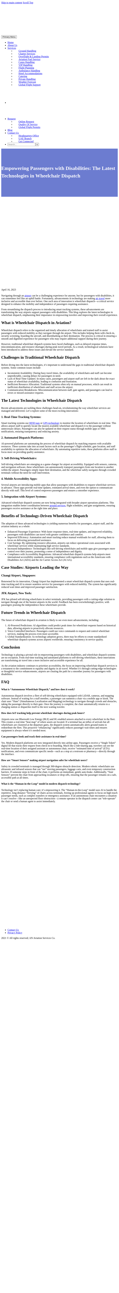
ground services (57, 505)
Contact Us (13, 133)
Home (11, 42)
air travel (100, 298)
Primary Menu (9, 37)
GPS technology (51, 423)
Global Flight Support (30, 84)
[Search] (21, 144)
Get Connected (26, 141)
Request (12, 118)
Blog (10, 130)
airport (27, 295)
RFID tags (34, 423)
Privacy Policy (15, 932)
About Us (12, 45)
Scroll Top (28, 2)
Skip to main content (11, 2)
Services (12, 48)
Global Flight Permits (29, 127)
